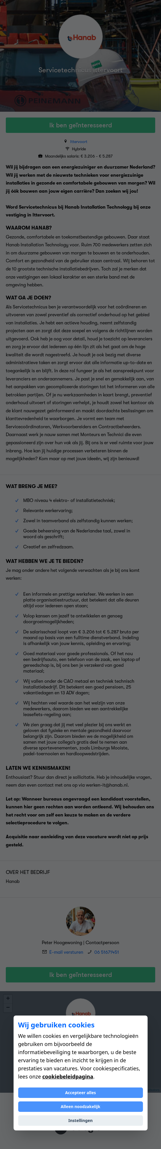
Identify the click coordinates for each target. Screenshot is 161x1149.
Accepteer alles (80, 1092)
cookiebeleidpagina (67, 1076)
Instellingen (80, 1120)
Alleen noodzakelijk (80, 1106)
